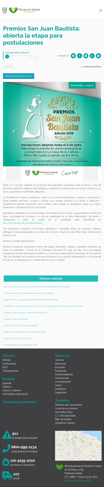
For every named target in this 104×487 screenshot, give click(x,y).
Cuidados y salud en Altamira (16, 319)
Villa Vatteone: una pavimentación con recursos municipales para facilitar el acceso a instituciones (43, 306)
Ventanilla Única (64, 412)
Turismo (6, 386)
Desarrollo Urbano (65, 422)
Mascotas (60, 363)
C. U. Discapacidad (65, 415)
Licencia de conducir (66, 408)
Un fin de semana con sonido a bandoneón (21, 325)
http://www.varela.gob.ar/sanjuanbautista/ (23, 223)
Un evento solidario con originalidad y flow (21, 345)
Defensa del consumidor (68, 404)
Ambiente (60, 388)
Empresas (60, 370)
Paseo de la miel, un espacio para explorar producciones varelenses (31, 300)
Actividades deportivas (15, 394)
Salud (58, 385)
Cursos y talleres (11, 390)
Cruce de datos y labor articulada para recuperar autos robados (29, 293)
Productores (62, 378)
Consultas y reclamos (19, 402)
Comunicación (63, 381)
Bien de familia (63, 419)
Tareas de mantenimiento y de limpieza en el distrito (25, 332)
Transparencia (10, 370)
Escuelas (60, 367)
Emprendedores (64, 374)
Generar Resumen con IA (18, 76)
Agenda (6, 383)
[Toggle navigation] (100, 10)
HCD (5, 367)
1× (35, 56)
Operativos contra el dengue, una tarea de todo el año (25, 313)
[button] (13, 131)
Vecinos (59, 360)
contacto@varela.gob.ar (77, 480)
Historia (6, 360)
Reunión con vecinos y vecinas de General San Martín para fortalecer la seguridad (37, 287)
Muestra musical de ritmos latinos (17, 338)
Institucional (9, 363)
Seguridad (60, 392)
